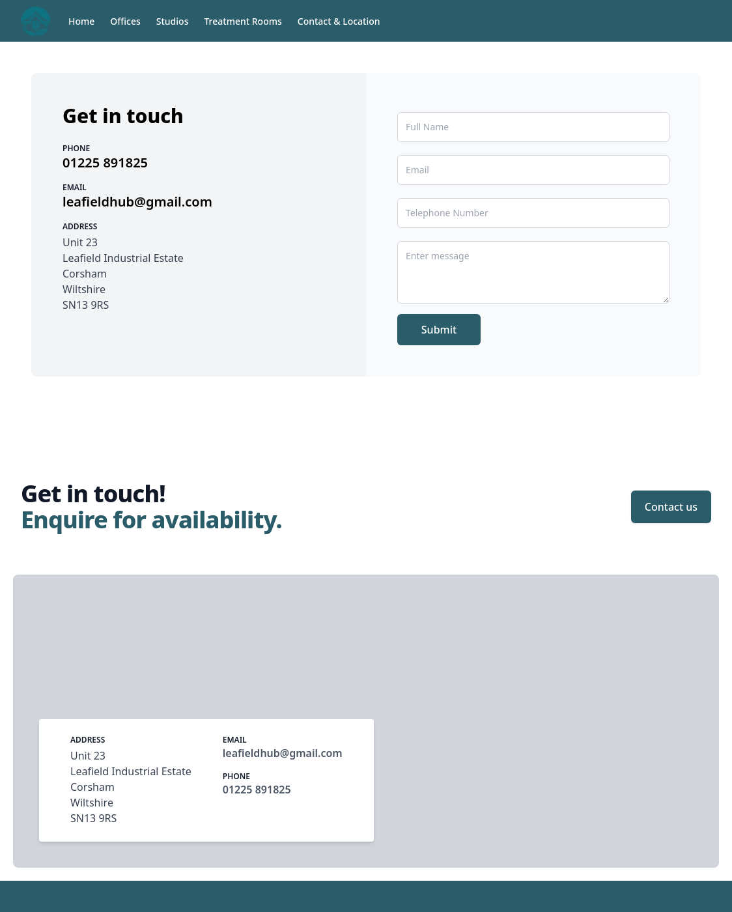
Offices (125, 21)
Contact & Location (339, 21)
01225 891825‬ (105, 162)
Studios (172, 21)
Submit (439, 329)
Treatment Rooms (242, 21)
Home (81, 21)
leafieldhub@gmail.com (137, 201)
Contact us (671, 507)
